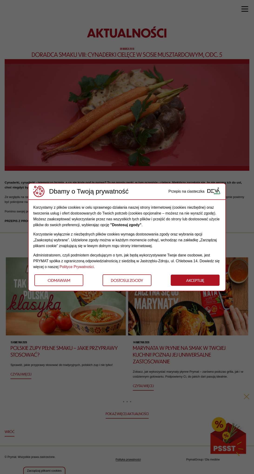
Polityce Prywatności (77, 267)
